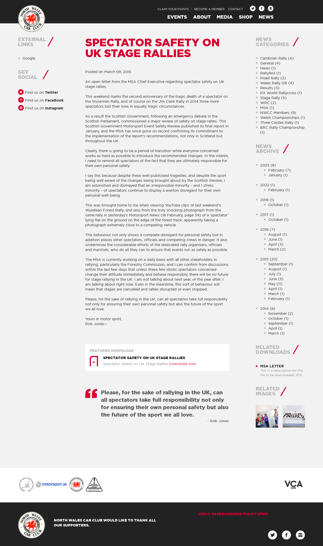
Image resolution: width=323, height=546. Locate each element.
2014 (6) (267, 308)
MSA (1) (267, 107)
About (202, 17)
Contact (235, 9)
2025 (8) (268, 165)
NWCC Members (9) (278, 112)
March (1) (276, 293)
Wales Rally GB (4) (277, 83)
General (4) (270, 63)
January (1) (278, 175)
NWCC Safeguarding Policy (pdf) (233, 514)
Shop (246, 17)
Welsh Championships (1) (282, 117)
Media (225, 17)
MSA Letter (272, 366)
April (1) (275, 288)
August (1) (277, 234)
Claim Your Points (173, 9)
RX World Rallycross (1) (281, 93)
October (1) (278, 204)
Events (177, 17)
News (266, 17)
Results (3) (269, 88)
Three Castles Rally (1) (279, 122)
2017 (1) (267, 214)
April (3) (275, 244)
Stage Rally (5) (273, 97)
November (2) (280, 313)
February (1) (279, 190)
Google (28, 58)
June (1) (275, 239)
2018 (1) (267, 200)
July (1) (274, 274)
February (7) (279, 170)
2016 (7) (267, 229)
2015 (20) (268, 259)
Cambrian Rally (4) (277, 58)
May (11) (275, 284)
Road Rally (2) (273, 78)
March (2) (277, 249)
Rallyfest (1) (270, 73)
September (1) (280, 264)
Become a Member (209, 9)
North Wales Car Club (31, 18)
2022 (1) (267, 185)
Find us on (41, 92)
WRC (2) (268, 102)
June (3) (275, 279)
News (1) (268, 68)
